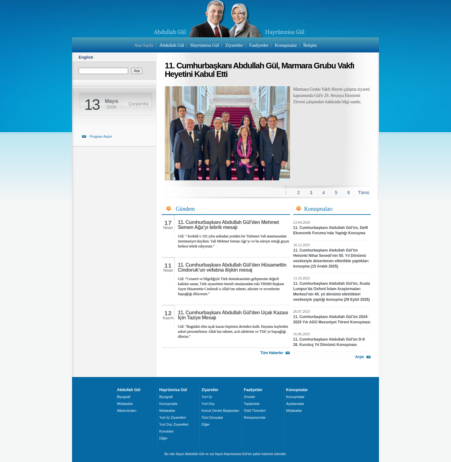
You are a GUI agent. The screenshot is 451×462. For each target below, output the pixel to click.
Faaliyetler (258, 45)
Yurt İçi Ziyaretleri (172, 417)
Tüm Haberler (271, 353)
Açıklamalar (295, 404)
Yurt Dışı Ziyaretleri (174, 424)
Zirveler (250, 397)
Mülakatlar (125, 404)
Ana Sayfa (143, 45)
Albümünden (127, 410)
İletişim (310, 45)
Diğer (163, 438)
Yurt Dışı (208, 404)
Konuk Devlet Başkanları (220, 410)
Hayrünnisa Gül (204, 45)
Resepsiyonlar (255, 417)
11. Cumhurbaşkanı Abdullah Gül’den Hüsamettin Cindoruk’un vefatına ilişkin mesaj (232, 267)
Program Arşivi (101, 136)
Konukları (166, 431)
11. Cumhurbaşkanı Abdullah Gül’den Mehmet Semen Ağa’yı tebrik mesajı (228, 225)
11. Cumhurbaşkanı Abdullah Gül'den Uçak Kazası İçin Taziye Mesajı (233, 315)
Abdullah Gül (171, 45)
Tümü (363, 192)
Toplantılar (252, 404)
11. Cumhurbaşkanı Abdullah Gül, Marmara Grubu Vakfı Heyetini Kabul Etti (259, 70)
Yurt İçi (207, 397)
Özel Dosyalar (212, 417)
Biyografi (124, 397)
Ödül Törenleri (255, 410)
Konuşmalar (286, 45)
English (86, 57)
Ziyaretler (234, 45)
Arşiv (359, 357)
